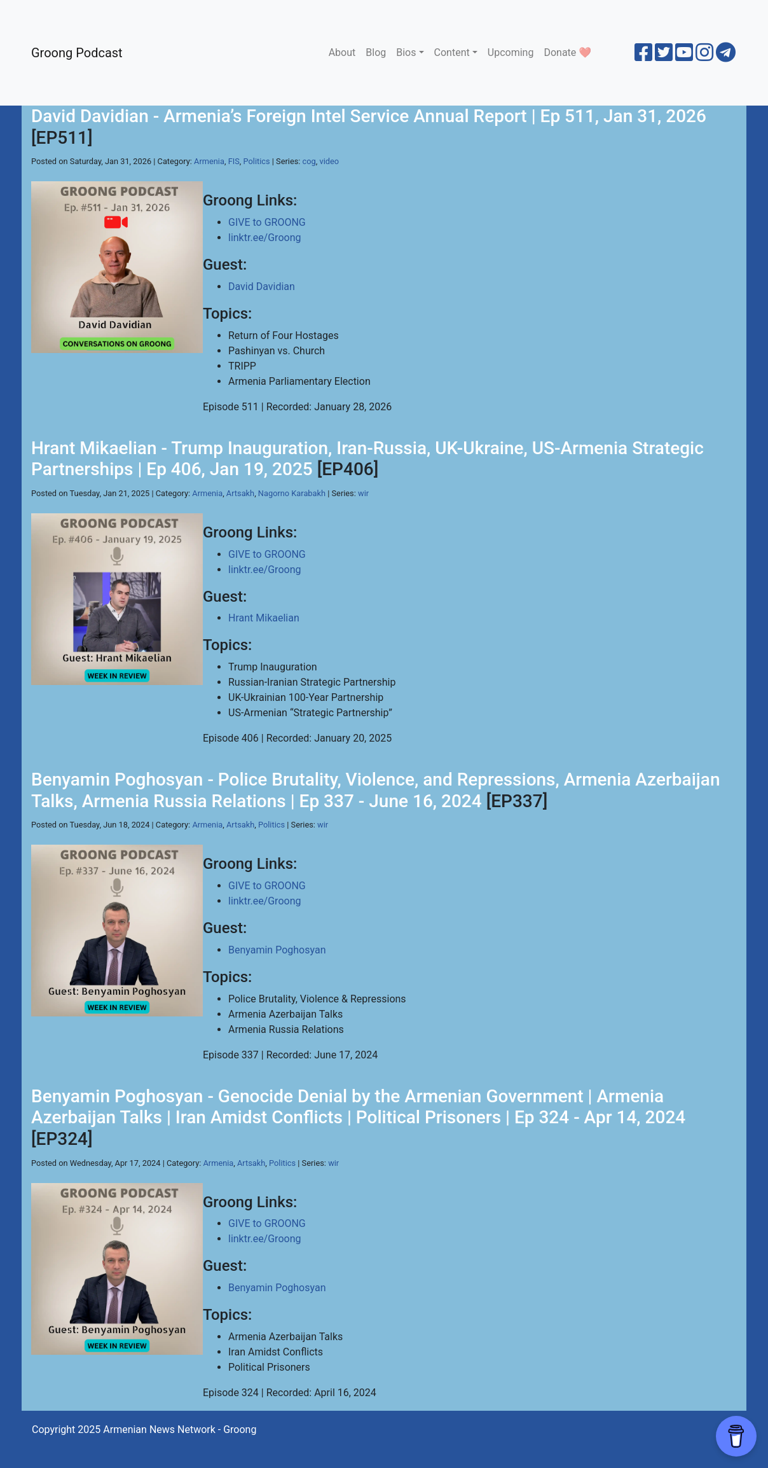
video (329, 161)
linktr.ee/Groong (264, 238)
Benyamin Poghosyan (277, 950)
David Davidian (261, 286)
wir (363, 493)
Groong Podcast (77, 52)
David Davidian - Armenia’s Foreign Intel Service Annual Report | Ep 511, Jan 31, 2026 (368, 116)
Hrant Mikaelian (263, 618)
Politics (256, 161)
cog (309, 161)
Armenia (209, 161)
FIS (234, 161)
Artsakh (240, 493)
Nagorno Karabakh (292, 493)
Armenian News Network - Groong (179, 1429)
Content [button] (452, 52)
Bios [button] (406, 52)
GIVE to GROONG (267, 222)
